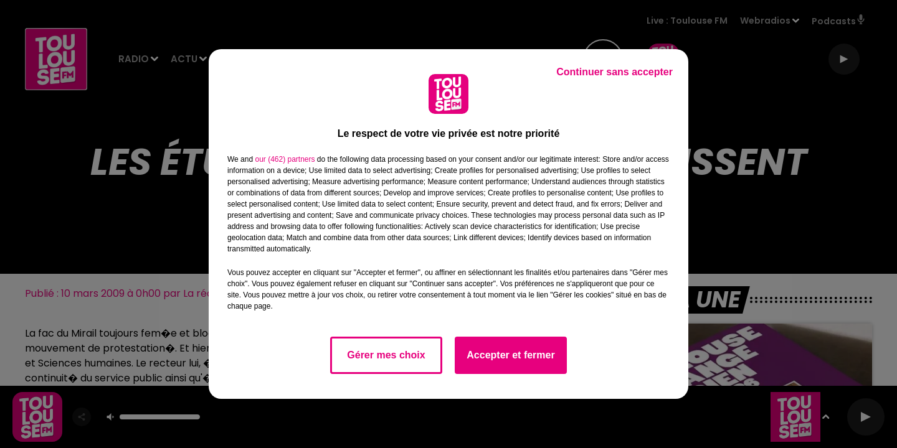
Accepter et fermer (510, 355)
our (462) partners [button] (285, 159)
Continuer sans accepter (614, 72)
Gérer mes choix (386, 355)
